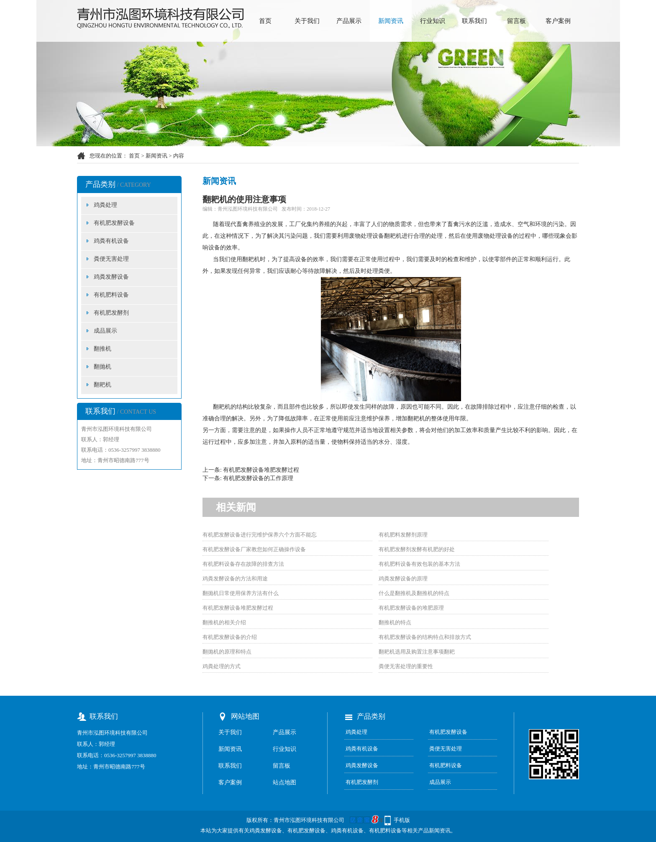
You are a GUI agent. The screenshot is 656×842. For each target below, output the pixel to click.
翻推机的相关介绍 (224, 622)
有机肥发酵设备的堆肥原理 (411, 608)
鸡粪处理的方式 (221, 666)
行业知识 (432, 21)
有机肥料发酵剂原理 (403, 535)
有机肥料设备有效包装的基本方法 (419, 564)
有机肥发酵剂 (111, 313)
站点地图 (284, 782)
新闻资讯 (390, 21)
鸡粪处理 (105, 205)
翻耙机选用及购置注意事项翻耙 (417, 652)
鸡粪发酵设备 (111, 277)
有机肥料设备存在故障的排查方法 (243, 564)
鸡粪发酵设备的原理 (403, 578)
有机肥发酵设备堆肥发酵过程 (261, 470)
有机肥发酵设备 (114, 223)
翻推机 (102, 349)
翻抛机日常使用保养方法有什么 (240, 593)
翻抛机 (102, 367)
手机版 (402, 820)
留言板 (516, 21)
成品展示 (105, 331)
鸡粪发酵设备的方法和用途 (235, 578)
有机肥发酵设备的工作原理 (258, 478)
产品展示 (348, 21)
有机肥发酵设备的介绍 (229, 637)
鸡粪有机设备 (111, 241)
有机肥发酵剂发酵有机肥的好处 (417, 549)
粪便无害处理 (111, 259)
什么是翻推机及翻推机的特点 (414, 593)
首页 (265, 21)
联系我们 (474, 21)
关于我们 (307, 21)
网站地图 (245, 716)
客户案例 (558, 21)
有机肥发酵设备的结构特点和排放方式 (425, 637)
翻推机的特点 (395, 622)
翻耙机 (102, 385)
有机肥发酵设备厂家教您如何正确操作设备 (254, 549)
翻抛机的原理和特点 (226, 652)
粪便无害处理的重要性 (406, 666)
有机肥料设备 (111, 295)
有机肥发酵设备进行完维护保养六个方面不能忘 (259, 535)
